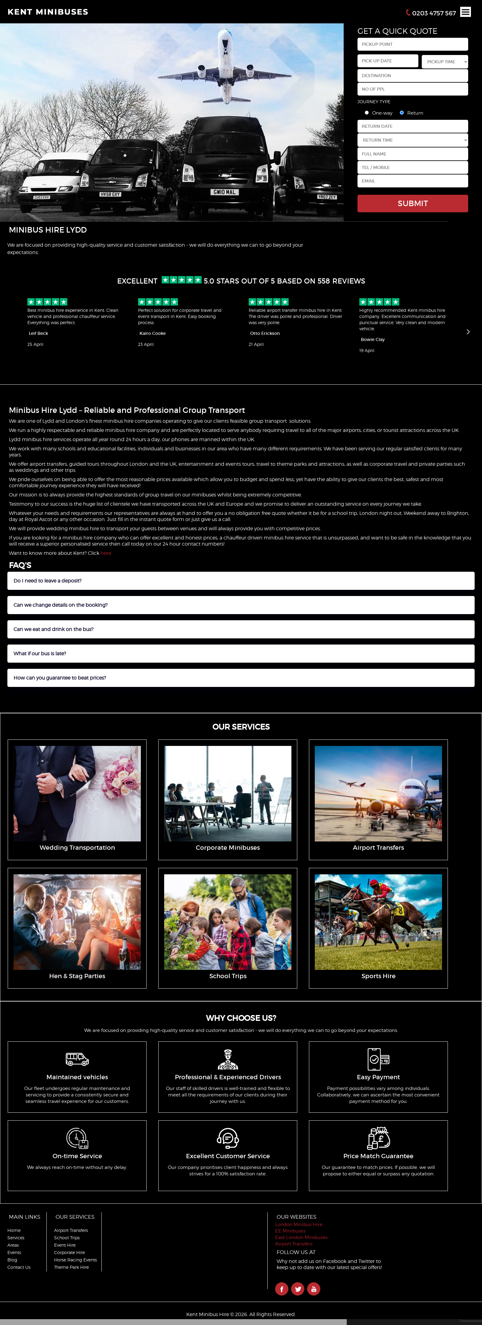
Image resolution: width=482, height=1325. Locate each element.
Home (14, 1230)
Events (14, 1252)
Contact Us (18, 1267)
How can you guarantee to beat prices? (60, 678)
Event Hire (66, 1245)
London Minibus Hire (302, 1224)
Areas (13, 1245)
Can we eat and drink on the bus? (53, 629)
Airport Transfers (72, 1230)
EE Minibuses (294, 1231)
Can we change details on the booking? (61, 605)
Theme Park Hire (72, 1267)
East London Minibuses (305, 1237)
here (106, 553)
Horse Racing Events (76, 1259)
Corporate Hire (70, 1252)
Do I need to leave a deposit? (47, 581)
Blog (12, 1259)
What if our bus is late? (40, 654)
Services (15, 1237)
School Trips (68, 1237)
